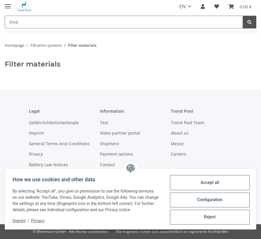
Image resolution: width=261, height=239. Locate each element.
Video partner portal (120, 133)
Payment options (116, 154)
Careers (178, 154)
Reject (208, 216)
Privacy (39, 220)
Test (104, 122)
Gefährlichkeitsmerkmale (54, 122)
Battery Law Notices (48, 164)
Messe (177, 143)
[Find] (124, 22)
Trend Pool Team (187, 122)
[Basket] (240, 6)
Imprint (20, 220)
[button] (203, 6)
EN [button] (182, 6)
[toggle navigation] (8, 3)
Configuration (207, 199)
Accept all (208, 182)
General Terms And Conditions (59, 143)
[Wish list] (217, 6)
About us (180, 133)
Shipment (109, 143)
